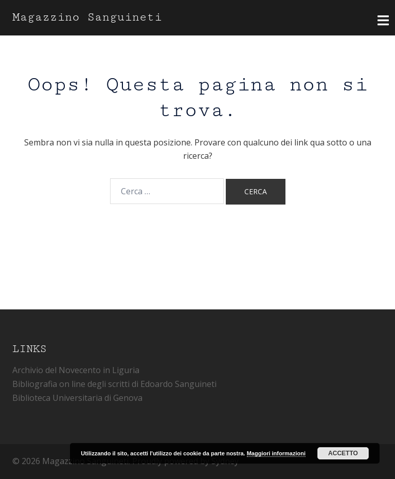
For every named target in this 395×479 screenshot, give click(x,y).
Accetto (343, 453)
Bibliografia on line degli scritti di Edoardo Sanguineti (114, 384)
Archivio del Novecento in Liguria (75, 370)
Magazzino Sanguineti (87, 17)
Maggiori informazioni (276, 453)
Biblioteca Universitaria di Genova (77, 397)
